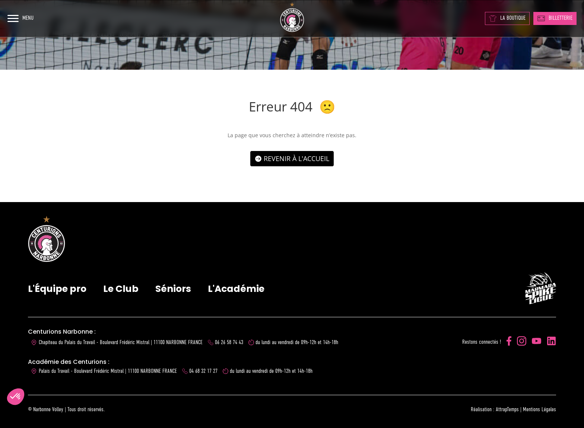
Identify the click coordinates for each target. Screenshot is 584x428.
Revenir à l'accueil (296, 158)
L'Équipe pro (57, 288)
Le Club (121, 288)
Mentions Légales (539, 409)
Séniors (173, 288)
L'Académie (236, 288)
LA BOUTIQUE (507, 18)
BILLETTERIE (554, 18)
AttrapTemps (507, 409)
